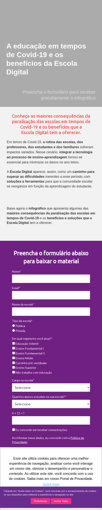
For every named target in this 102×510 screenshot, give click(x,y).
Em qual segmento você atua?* (32, 338)
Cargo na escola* (23, 380)
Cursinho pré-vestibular (29, 363)
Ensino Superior (24, 367)
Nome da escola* (23, 304)
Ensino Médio (22, 358)
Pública (18, 326)
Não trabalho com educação (32, 372)
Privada (18, 330)
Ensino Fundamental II (28, 353)
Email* (16, 288)
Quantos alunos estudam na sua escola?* (39, 396)
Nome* (16, 271)
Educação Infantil (25, 343)
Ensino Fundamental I (28, 348)
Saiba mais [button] (51, 484)
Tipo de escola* (22, 321)
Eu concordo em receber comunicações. (40, 430)
